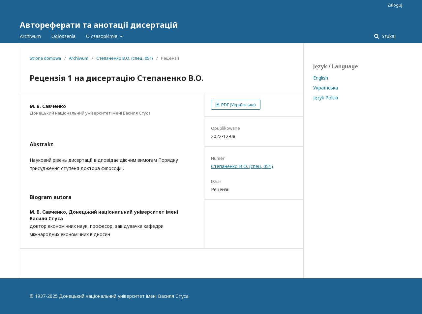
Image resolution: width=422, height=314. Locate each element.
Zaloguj (394, 5)
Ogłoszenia (63, 36)
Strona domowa (45, 58)
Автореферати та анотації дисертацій (99, 24)
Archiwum (30, 36)
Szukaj (388, 36)
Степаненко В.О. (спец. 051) (124, 58)
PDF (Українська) (238, 105)
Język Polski (325, 97)
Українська (325, 88)
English (320, 78)
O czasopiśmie (102, 36)
